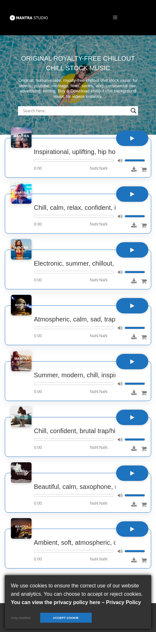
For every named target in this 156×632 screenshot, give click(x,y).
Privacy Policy (123, 602)
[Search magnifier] (133, 110)
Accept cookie (66, 617)
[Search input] (75, 110)
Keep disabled (21, 617)
